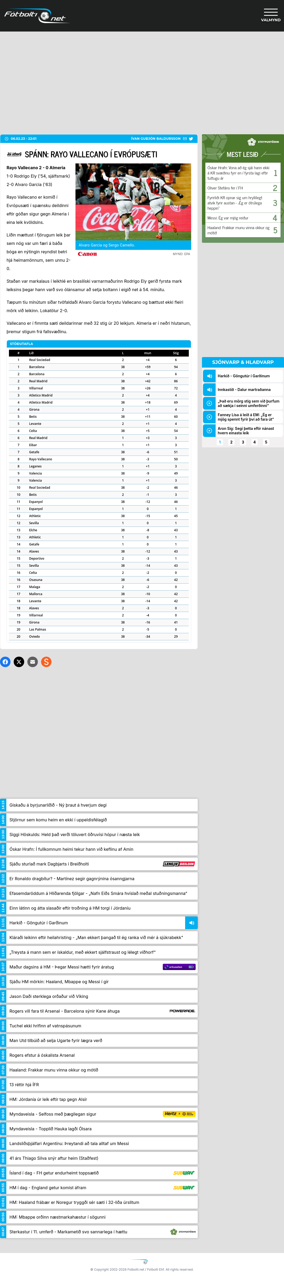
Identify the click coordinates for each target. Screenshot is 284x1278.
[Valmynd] (271, 16)
